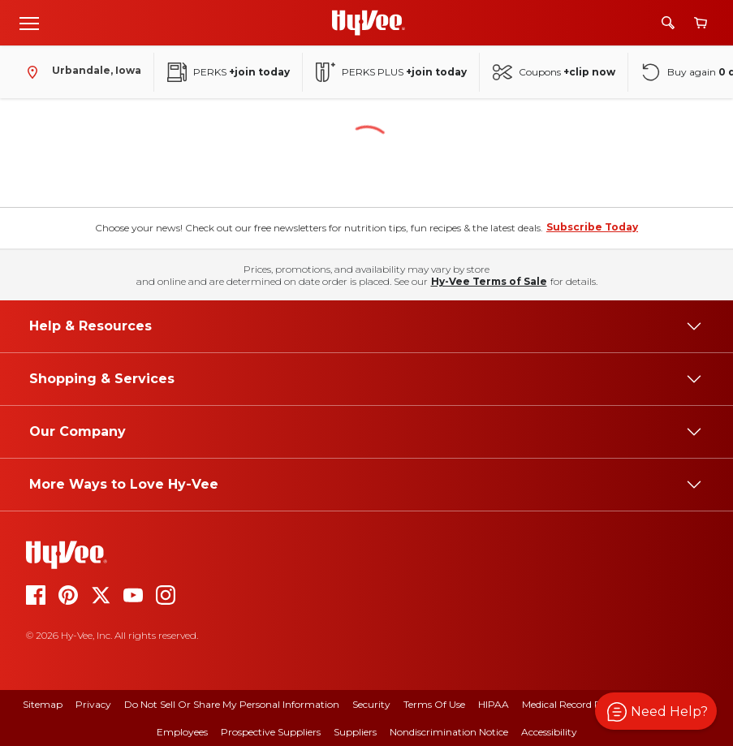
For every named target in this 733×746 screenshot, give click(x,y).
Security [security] (371, 704)
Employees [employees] (182, 732)
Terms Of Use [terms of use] (434, 704)
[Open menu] (29, 22)
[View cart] (701, 23)
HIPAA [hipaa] (493, 704)
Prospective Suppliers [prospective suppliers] (271, 732)
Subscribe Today (592, 227)
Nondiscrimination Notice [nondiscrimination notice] (449, 732)
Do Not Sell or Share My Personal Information (231, 704)
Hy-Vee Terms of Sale (489, 281)
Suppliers (355, 732)
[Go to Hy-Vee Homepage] (368, 23)
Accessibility (549, 732)
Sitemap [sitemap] (43, 704)
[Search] (668, 23)
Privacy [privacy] (93, 704)
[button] (656, 711)
